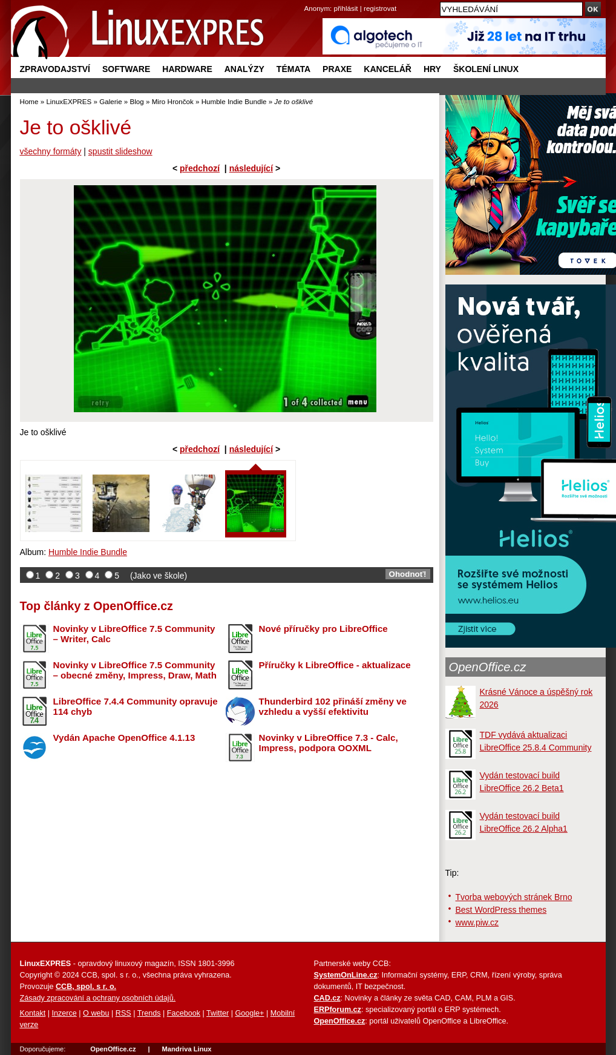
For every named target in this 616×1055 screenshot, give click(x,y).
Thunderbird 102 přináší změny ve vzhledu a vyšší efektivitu (333, 706)
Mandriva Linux (186, 1049)
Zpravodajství (55, 69)
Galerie (110, 101)
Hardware (187, 69)
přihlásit (346, 8)
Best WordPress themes (501, 910)
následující (251, 168)
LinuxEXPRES (68, 101)
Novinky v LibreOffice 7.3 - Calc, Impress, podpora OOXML (328, 742)
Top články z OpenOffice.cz (96, 606)
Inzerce (64, 1013)
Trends (149, 1013)
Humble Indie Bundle (234, 101)
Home (29, 101)
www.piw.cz (477, 922)
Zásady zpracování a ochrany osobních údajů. (98, 998)
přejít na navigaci (308, 0)
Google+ (249, 1013)
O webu (96, 1013)
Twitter (217, 1013)
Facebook (183, 1013)
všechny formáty (51, 151)
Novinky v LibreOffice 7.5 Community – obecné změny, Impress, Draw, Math (135, 670)
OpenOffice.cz (487, 667)
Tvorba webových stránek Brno (514, 897)
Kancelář (387, 69)
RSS (123, 1013)
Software (126, 69)
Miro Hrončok (173, 101)
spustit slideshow (120, 151)
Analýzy (244, 69)
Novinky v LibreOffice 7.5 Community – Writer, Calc (134, 633)
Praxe (337, 69)
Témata (293, 69)
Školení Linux (486, 69)
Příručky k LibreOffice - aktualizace (335, 665)
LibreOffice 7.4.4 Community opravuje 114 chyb (135, 706)
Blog (137, 101)
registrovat (380, 8)
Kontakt (33, 1013)
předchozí (200, 168)
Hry (432, 69)
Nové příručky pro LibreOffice (323, 628)
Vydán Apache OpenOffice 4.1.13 (124, 737)
